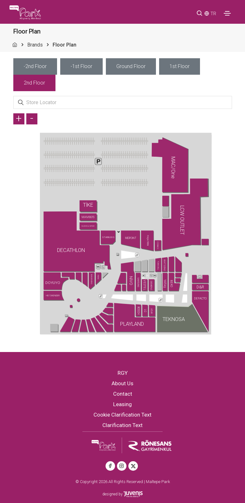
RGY (123, 373)
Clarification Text (122, 425)
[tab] (35, 66)
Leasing (122, 404)
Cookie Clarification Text (122, 415)
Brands (35, 45)
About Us (122, 383)
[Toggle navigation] (227, 13)
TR (213, 13)
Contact (122, 394)
